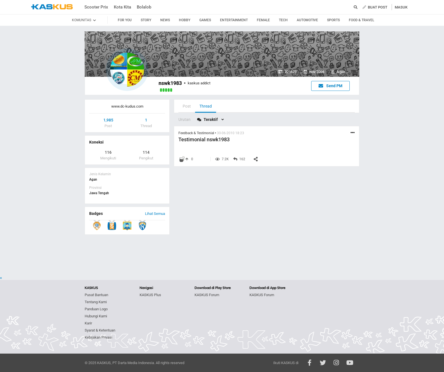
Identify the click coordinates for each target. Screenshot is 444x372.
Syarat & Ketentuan (100, 330)
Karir (88, 323)
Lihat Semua (155, 213)
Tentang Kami (96, 302)
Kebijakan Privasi (98, 337)
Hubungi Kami (96, 316)
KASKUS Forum (207, 295)
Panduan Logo (96, 309)
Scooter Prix (96, 7)
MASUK (401, 7)
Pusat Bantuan (96, 295)
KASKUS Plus (150, 295)
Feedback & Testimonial (196, 133)
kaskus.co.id (52, 7)
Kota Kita (122, 7)
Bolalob (144, 7)
